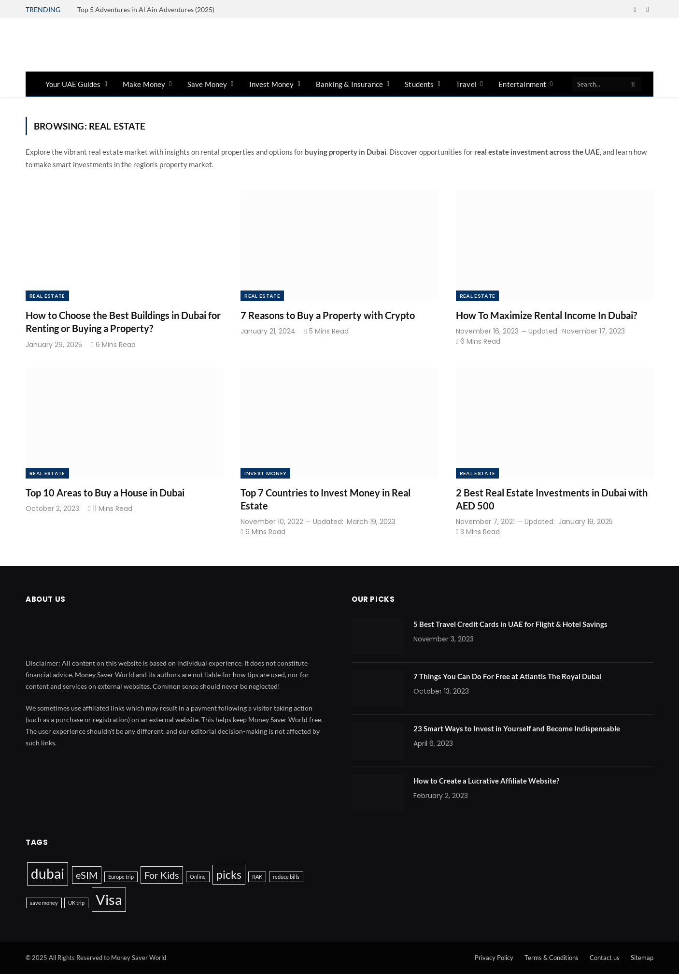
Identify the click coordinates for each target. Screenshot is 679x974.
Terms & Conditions (551, 957)
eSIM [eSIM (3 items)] (87, 875)
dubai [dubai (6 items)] (47, 874)
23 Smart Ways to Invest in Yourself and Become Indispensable (516, 728)
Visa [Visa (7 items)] (109, 899)
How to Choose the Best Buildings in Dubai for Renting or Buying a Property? (123, 321)
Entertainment (522, 84)
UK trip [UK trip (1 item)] (76, 903)
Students (419, 84)
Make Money (144, 84)
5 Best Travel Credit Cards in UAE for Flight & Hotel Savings (510, 624)
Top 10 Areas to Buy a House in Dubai (105, 492)
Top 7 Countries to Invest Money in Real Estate (325, 499)
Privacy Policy (494, 957)
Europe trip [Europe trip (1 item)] (121, 876)
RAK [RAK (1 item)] (257, 876)
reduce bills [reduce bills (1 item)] (286, 876)
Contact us (605, 957)
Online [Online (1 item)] (198, 876)
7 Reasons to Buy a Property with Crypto (327, 315)
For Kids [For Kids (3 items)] (161, 875)
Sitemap (642, 957)
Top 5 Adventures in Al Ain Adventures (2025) (145, 9)
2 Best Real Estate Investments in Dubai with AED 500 (552, 499)
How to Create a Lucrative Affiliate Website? (486, 780)
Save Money (207, 84)
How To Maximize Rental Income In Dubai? (546, 315)
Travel (466, 84)
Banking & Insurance (349, 84)
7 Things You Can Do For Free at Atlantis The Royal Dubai (507, 676)
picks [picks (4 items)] (228, 874)
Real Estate (47, 296)
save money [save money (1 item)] (44, 903)
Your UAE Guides (72, 84)
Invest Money (271, 84)
